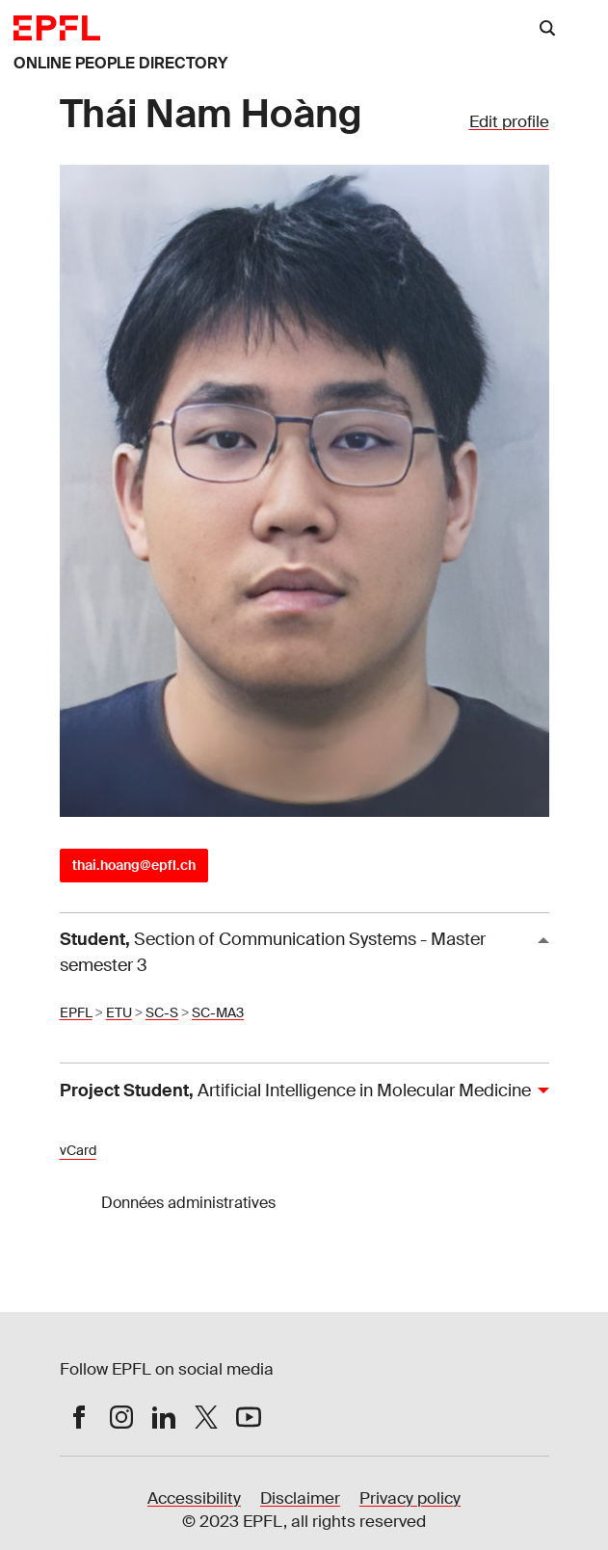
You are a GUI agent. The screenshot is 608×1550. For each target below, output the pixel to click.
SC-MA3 (218, 1012)
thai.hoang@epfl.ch (134, 865)
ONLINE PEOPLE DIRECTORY (120, 63)
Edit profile (509, 122)
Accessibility (194, 1498)
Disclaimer (300, 1498)
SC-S (161, 1012)
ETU (119, 1012)
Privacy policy (410, 1498)
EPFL (76, 1012)
